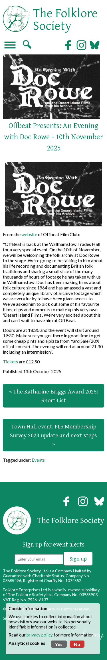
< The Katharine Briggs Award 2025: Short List (53, 396)
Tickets (10, 361)
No (77, 644)
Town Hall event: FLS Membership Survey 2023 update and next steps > (53, 435)
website (29, 234)
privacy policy (40, 634)
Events (38, 460)
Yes (58, 644)
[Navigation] (10, 45)
